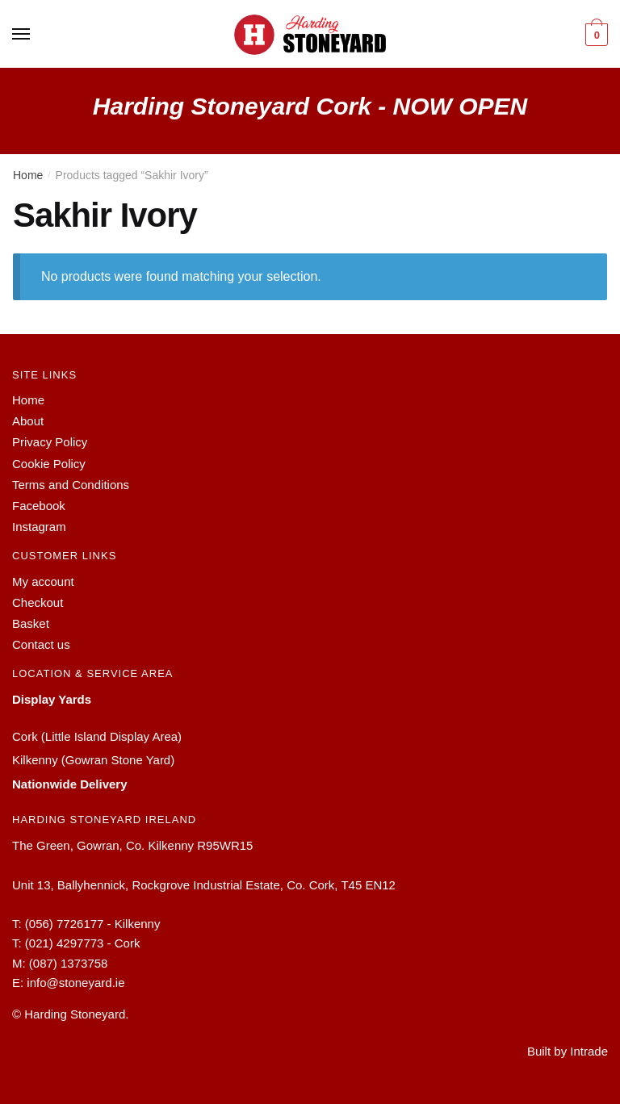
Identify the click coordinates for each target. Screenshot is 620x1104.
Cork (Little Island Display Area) (97, 736)
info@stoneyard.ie (75, 982)
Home (28, 175)
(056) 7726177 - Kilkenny (93, 923)
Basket (30, 623)
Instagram (39, 526)
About (28, 421)
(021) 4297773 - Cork (82, 943)
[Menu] (21, 34)
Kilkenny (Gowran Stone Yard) (93, 760)
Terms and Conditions (70, 484)
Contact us (41, 644)
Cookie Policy (49, 463)
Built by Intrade (567, 1051)
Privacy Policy (49, 442)
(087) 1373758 (68, 963)
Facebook (38, 505)
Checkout (37, 602)
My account (43, 581)
